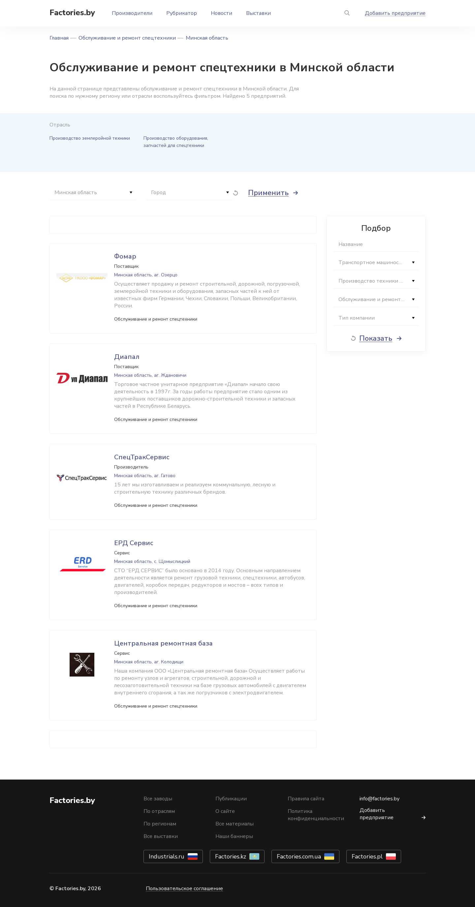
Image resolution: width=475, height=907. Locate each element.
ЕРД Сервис (133, 543)
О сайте (225, 811)
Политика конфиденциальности (316, 815)
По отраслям (159, 811)
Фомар (125, 256)
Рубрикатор (181, 13)
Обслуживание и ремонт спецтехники (127, 38)
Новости (221, 13)
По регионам (159, 823)
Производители (132, 13)
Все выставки (160, 836)
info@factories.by (379, 798)
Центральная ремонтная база (163, 643)
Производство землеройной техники (89, 138)
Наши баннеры (234, 836)
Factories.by (72, 12)
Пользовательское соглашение (184, 888)
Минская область (207, 38)
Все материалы (234, 823)
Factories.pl (367, 856)
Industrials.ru (166, 856)
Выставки (258, 13)
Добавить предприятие (395, 13)
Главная (59, 38)
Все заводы (157, 798)
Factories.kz (230, 856)
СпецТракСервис (142, 457)
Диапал (127, 356)
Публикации (231, 798)
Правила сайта (306, 798)
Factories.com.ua (299, 856)
